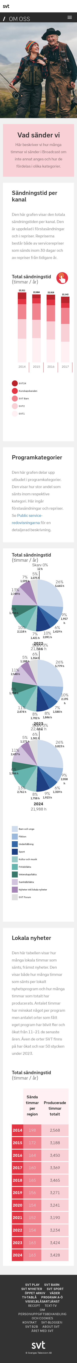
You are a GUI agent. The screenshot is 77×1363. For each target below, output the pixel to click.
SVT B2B (31, 1326)
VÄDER (55, 1293)
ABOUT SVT (51, 1326)
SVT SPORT (55, 1289)
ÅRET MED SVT (42, 1331)
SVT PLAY (32, 1285)
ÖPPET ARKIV (35, 1293)
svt (6, 6)
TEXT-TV (51, 1306)
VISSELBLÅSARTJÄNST (42, 1301)
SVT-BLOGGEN (51, 1322)
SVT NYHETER (31, 1289)
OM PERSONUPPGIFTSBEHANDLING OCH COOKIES (42, 1314)
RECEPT (34, 1306)
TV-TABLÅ (29, 1297)
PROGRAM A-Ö (52, 1297)
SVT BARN (52, 1285)
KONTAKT (30, 1322)
